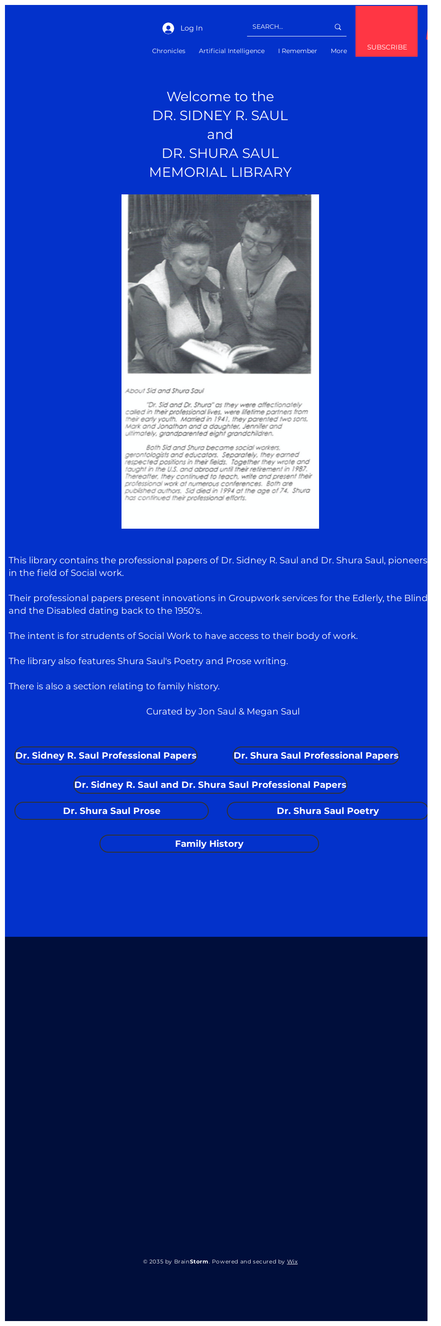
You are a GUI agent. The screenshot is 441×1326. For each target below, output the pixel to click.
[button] (46, 755)
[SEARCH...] (284, 27)
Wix (292, 1261)
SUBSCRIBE (387, 47)
